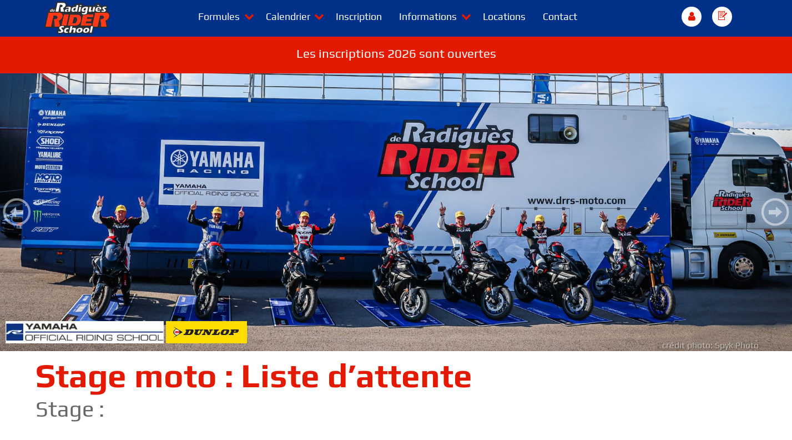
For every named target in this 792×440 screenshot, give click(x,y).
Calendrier (288, 16)
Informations (428, 16)
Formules (219, 16)
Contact (560, 16)
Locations (504, 16)
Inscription (359, 16)
